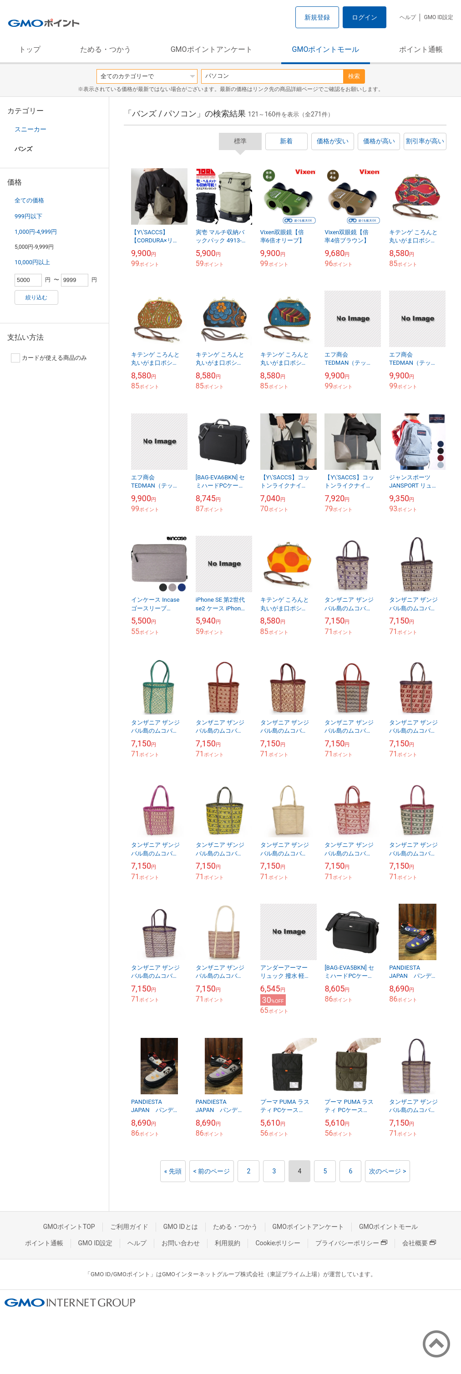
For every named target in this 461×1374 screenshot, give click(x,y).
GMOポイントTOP (69, 1226)
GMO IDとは (180, 1226)
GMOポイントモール (326, 49)
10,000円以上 (32, 262)
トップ (30, 49)
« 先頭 (173, 1171)
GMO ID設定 (438, 17)
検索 (354, 76)
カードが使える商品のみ (49, 357)
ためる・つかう (105, 49)
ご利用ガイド (129, 1226)
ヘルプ (408, 17)
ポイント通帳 (421, 49)
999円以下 (28, 216)
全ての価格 (29, 200)
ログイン (364, 17)
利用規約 (227, 1243)
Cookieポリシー (277, 1243)
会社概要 (419, 1243)
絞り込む (36, 297)
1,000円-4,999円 (36, 231)
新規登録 (317, 17)
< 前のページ (211, 1171)
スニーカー (30, 129)
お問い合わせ (181, 1243)
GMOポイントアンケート (212, 49)
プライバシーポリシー (351, 1243)
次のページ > (387, 1171)
